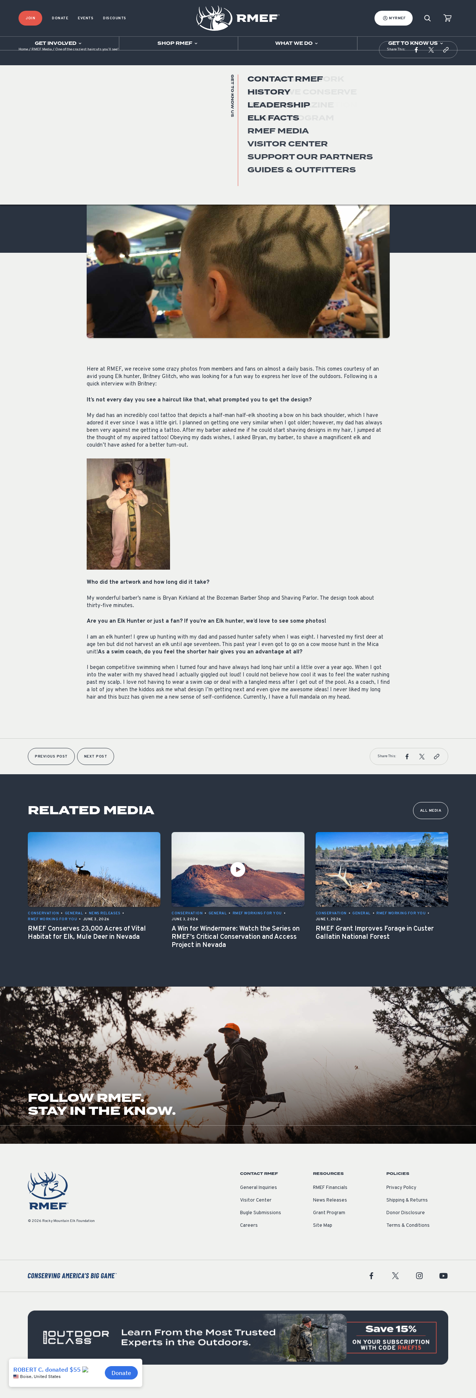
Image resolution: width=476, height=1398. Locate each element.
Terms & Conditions (408, 1240)
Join (30, 18)
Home (23, 64)
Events (85, 18)
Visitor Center (256, 1215)
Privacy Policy (401, 1203)
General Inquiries (258, 1203)
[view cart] (447, 18)
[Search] (427, 18)
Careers (249, 1240)
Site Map (322, 1240)
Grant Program (329, 1228)
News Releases (330, 1215)
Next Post (95, 771)
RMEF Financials (330, 1203)
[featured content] (238, 1352)
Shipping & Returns (407, 1215)
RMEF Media (41, 64)
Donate (60, 18)
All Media (431, 825)
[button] (416, 64)
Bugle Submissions (260, 1228)
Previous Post (51, 771)
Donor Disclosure (405, 1228)
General (96, 160)
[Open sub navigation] (59, 43)
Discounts (114, 18)
